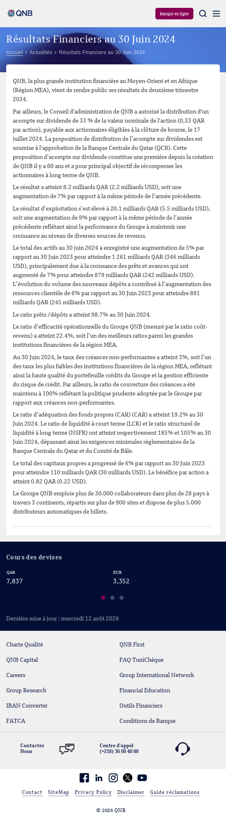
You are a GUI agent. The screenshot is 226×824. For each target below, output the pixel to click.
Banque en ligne (174, 14)
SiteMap (58, 792)
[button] (103, 599)
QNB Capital (22, 660)
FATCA (15, 721)
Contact (32, 792)
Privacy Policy (93, 792)
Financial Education (144, 691)
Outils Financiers (140, 706)
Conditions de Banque (147, 721)
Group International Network (156, 675)
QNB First (132, 645)
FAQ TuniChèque (141, 660)
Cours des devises (34, 558)
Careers (15, 675)
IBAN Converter (27, 706)
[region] (113, 587)
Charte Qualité (24, 645)
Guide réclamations (175, 792)
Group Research (26, 691)
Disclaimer (131, 792)
